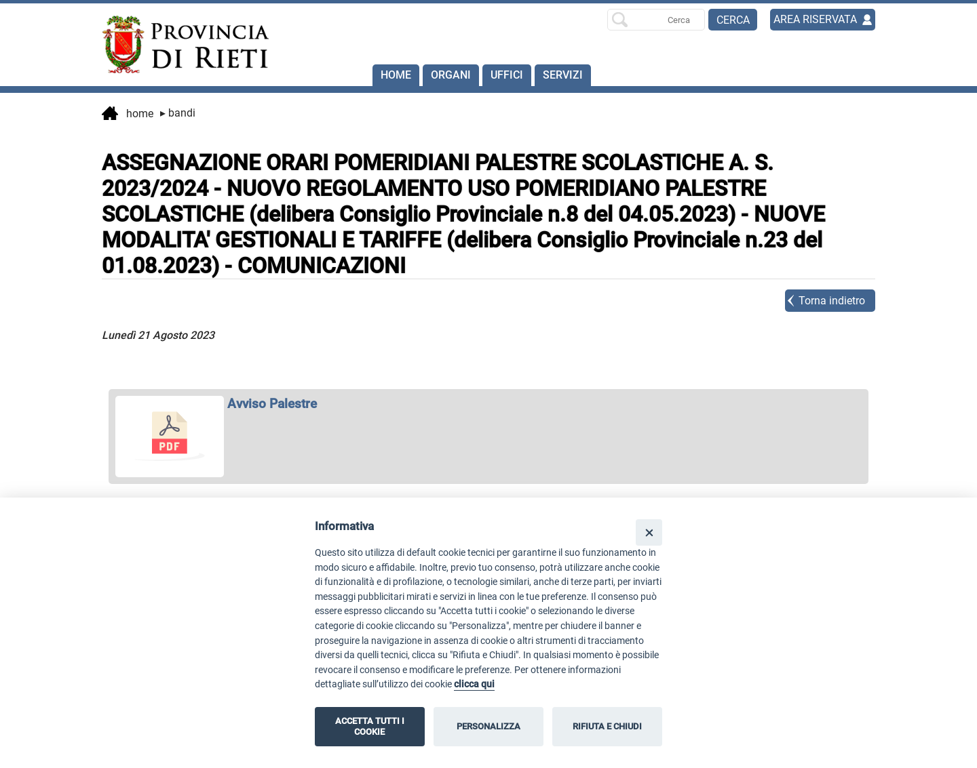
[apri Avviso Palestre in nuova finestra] (488, 403)
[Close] (649, 532)
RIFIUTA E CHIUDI (607, 726)
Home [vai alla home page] (127, 114)
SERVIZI (563, 74)
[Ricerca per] (656, 20)
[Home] (179, 44)
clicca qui (474, 684)
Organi (451, 74)
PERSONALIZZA (488, 726)
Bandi (177, 112)
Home (396, 74)
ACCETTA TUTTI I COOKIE (369, 726)
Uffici (507, 74)
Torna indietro (832, 300)
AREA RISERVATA (815, 19)
